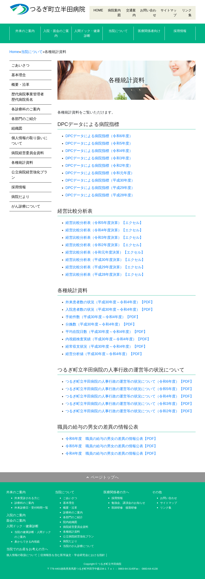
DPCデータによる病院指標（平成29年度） (100, 188)
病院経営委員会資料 (27, 153)
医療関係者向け (149, 31)
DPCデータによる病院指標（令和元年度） (99, 173)
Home (14, 52)
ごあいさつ (20, 65)
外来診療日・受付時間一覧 (31, 507)
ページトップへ (102, 477)
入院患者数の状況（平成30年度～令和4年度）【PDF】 (109, 309)
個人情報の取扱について (21, 555)
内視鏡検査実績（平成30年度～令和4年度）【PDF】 (108, 339)
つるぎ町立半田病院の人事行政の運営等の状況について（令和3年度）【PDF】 (129, 404)
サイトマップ (168, 502)
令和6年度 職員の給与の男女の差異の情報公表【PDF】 (111, 439)
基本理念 (18, 75)
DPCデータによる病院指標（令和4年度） (99, 151)
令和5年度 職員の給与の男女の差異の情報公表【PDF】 (111, 446)
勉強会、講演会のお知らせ (128, 502)
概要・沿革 (20, 85)
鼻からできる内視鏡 (27, 541)
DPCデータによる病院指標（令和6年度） (99, 136)
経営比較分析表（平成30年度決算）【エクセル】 (105, 260)
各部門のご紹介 (24, 119)
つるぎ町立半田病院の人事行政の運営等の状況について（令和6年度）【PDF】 (129, 381)
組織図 (16, 128)
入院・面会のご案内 (56, 33)
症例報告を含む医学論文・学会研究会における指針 (72, 555)
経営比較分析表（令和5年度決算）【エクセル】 (104, 223)
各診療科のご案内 (25, 109)
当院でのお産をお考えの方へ (27, 549)
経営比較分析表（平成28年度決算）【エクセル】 (105, 275)
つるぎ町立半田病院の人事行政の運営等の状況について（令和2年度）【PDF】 (129, 411)
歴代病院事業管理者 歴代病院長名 (29, 97)
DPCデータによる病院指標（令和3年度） (99, 158)
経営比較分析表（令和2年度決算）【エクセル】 (104, 245)
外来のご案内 (25, 31)
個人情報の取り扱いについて (29, 140)
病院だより (20, 197)
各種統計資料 (22, 163)
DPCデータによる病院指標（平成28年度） (100, 195)
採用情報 (180, 31)
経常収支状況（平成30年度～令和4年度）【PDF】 (106, 346)
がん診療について (25, 206)
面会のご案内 (16, 520)
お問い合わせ (168, 498)
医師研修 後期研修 (124, 507)
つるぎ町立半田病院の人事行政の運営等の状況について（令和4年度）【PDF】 (129, 396)
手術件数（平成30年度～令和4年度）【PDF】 (102, 317)
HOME (98, 10)
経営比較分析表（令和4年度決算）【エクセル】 (104, 230)
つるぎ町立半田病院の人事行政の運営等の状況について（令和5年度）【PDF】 (129, 389)
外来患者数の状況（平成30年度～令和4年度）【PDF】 (109, 302)
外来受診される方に (27, 498)
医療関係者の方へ (116, 492)
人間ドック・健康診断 (87, 33)
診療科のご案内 (24, 502)
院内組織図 (70, 522)
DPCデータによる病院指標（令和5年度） (99, 143)
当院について (118, 31)
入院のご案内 (16, 515)
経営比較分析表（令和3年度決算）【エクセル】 (104, 238)
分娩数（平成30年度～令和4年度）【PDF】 (100, 324)
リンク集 (165, 507)
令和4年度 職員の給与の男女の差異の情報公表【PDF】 (111, 453)
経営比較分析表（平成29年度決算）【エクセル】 (105, 267)
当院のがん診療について (78, 546)
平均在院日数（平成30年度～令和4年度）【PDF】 (106, 332)
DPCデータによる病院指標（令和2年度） (99, 166)
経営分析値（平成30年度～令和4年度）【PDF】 (104, 354)
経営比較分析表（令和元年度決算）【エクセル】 (105, 252)
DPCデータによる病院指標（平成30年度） (100, 180)
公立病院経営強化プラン (29, 175)
